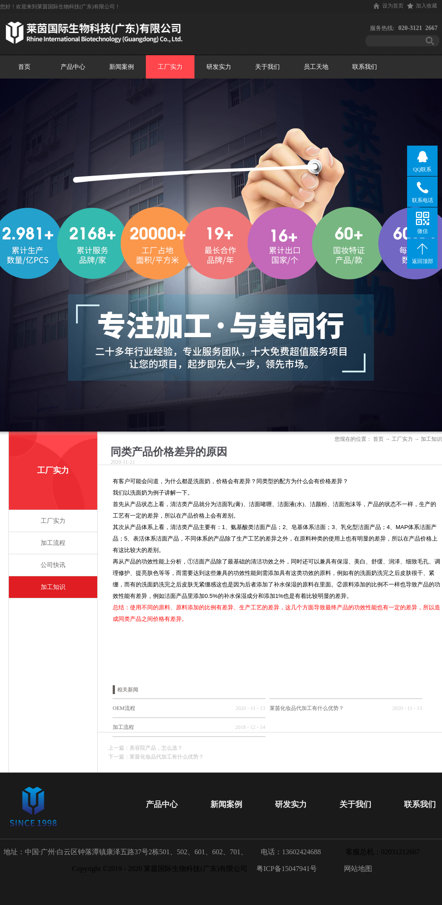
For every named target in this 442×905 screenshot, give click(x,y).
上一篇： (145, 748)
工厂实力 (402, 439)
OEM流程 (124, 708)
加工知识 (431, 439)
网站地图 (356, 868)
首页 (24, 67)
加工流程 (123, 727)
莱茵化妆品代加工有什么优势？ (307, 708)
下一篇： (156, 757)
